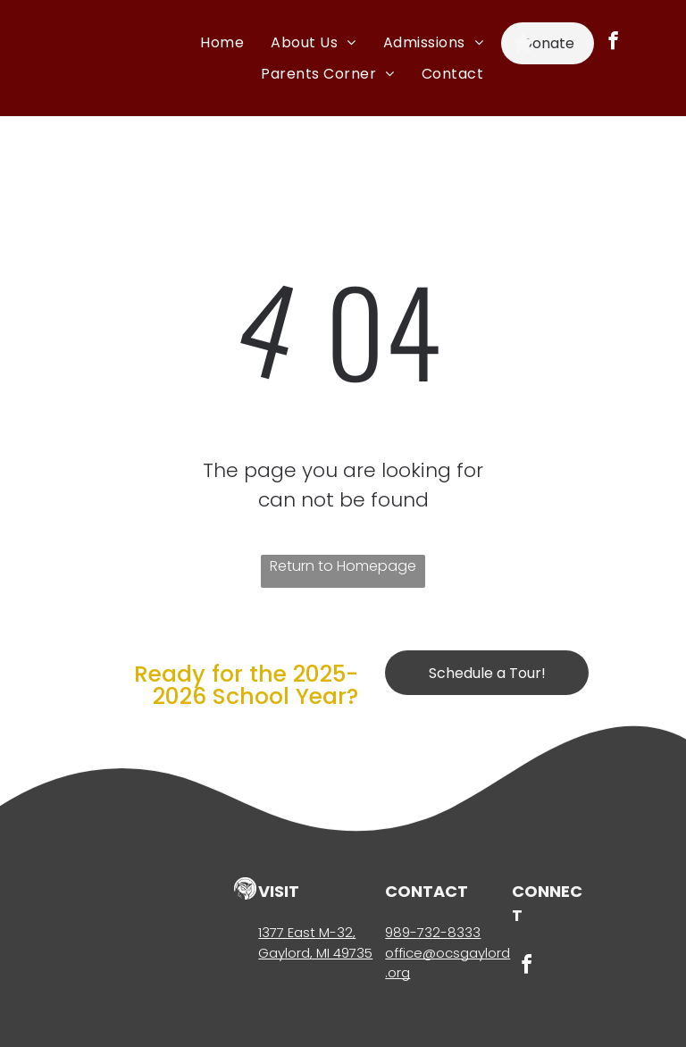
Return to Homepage (343, 566)
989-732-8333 (433, 932)
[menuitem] (222, 42)
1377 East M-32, (307, 932)
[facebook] (613, 43)
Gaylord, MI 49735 (315, 952)
